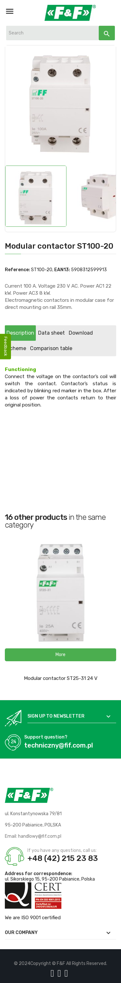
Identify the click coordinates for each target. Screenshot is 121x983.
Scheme (16, 348)
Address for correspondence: (38, 873)
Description (20, 333)
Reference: (17, 269)
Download (81, 333)
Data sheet (51, 333)
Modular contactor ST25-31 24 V (60, 678)
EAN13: (62, 269)
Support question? (45, 737)
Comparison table (51, 348)
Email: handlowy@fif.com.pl (33, 836)
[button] (60, 654)
